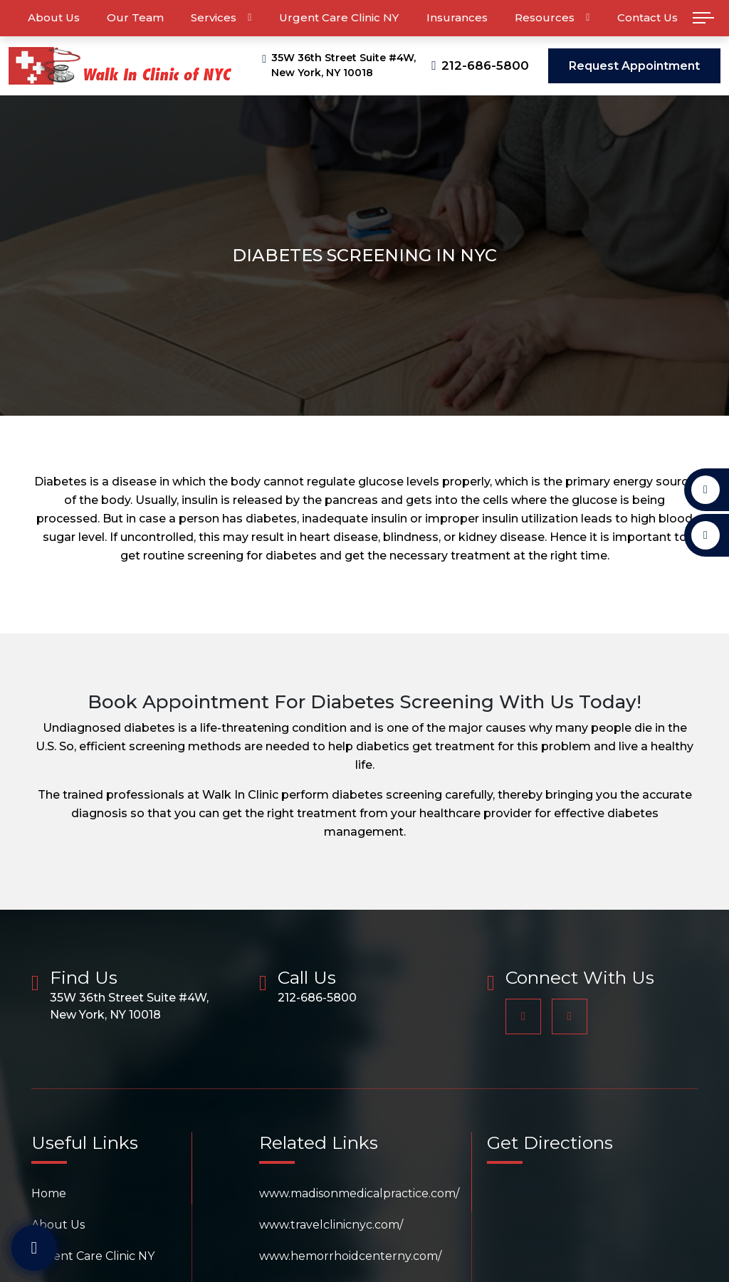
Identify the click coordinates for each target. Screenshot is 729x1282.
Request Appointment (634, 66)
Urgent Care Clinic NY (339, 17)
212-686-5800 (485, 65)
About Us (54, 17)
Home (48, 1193)
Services (213, 17)
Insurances (457, 17)
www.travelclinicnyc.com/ (331, 1224)
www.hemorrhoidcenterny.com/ (350, 1256)
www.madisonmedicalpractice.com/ (359, 1193)
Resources (545, 17)
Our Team (135, 17)
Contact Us (647, 17)
